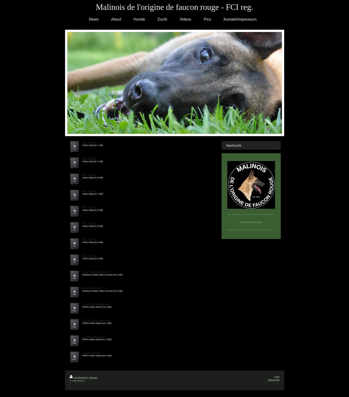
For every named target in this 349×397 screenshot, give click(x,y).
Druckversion (79, 377)
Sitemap (93, 377)
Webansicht (273, 379)
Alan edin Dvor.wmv (92, 287)
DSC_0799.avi (89, 158)
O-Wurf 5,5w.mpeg (91, 352)
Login (277, 376)
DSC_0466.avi (89, 174)
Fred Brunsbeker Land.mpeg (96, 320)
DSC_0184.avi (89, 207)
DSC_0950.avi (89, 191)
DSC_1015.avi (89, 255)
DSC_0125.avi (89, 142)
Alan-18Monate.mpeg (93, 336)
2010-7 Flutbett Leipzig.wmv (96, 271)
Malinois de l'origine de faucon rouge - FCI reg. (174, 7)
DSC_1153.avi (89, 239)
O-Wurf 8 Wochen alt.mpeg (95, 304)
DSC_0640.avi (89, 223)
